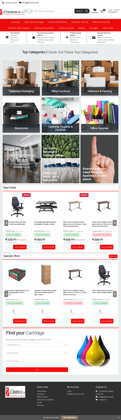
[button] (101, 11)
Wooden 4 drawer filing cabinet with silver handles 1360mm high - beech (45, 292)
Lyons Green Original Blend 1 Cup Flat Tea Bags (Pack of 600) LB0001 (17, 292)
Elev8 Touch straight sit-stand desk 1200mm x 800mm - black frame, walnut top (74, 292)
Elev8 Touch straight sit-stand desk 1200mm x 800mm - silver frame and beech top (74, 224)
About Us (40, 405)
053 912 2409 (9, 3)
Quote (39, 402)
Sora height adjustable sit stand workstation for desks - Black (45, 223)
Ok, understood (69, 417)
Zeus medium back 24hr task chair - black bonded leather (15, 223)
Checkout (40, 394)
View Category (21, 78)
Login (69, 391)
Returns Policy (42, 397)
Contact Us (101, 400)
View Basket (41, 391)
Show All (113, 256)
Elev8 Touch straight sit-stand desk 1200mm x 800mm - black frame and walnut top (103, 224)
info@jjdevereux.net (29, 3)
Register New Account (75, 394)
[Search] (54, 11)
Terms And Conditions (45, 400)
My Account (114, 11)
